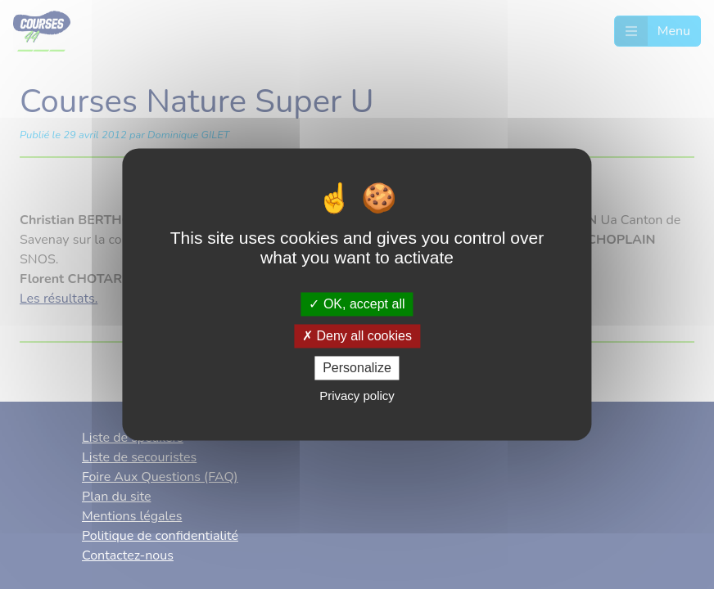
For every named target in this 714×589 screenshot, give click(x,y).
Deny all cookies (357, 336)
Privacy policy (357, 396)
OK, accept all (356, 304)
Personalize (357, 368)
